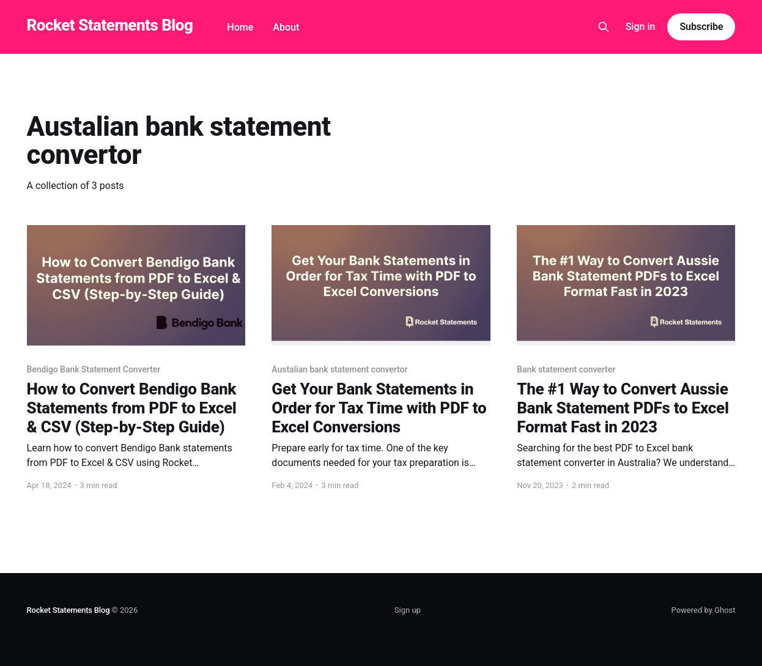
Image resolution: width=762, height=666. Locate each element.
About (286, 27)
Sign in (641, 26)
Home (240, 27)
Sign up (407, 610)
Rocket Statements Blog (110, 25)
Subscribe (701, 26)
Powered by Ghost (703, 610)
